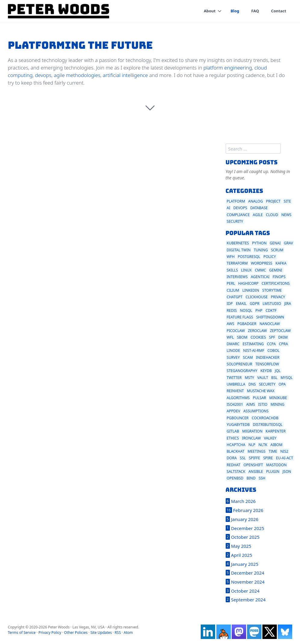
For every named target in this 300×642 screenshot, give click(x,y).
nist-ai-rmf (253, 350)
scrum (277, 250)
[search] (253, 149)
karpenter (276, 431)
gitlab (233, 431)
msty (249, 377)
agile (258, 214)
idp (230, 303)
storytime (272, 290)
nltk (262, 444)
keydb (265, 370)
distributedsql (268, 424)
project (273, 201)
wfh (230, 256)
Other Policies (76, 632)
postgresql (249, 256)
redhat (233, 464)
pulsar (259, 397)
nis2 (284, 451)
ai (228, 207)
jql (277, 370)
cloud (272, 214)
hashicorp (248, 283)
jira (287, 303)
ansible (256, 471)
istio (263, 404)
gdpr (254, 303)
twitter (234, 377)
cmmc (260, 270)
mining (277, 404)
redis (232, 310)
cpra (283, 343)
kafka (280, 263)
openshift (253, 464)
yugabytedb (238, 424)
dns (252, 384)
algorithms (238, 397)
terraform (237, 263)
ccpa (271, 343)
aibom (277, 444)
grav (288, 243)
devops (43, 75)
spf (272, 337)
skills (232, 270)
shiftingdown (270, 317)
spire (268, 458)
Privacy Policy (50, 632)
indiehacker (268, 357)
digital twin (239, 250)
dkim (283, 337)
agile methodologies (77, 75)
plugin (272, 471)
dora (232, 458)
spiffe (254, 458)
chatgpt (234, 296)
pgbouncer (238, 417)
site (287, 201)
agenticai (260, 276)
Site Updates (101, 632)
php (258, 310)
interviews (237, 276)
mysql (287, 377)
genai (275, 243)
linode (233, 350)
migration (252, 431)
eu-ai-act (284, 458)
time (273, 451)
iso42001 (235, 404)
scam (248, 357)
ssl (243, 458)
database (259, 207)
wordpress (261, 263)
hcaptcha (236, 444)
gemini (275, 270)
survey (233, 357)
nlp (252, 444)
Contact (278, 11)
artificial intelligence (125, 75)
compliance (238, 214)
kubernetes (238, 243)
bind (250, 478)
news (286, 214)
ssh (262, 478)
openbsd (235, 478)
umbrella (236, 384)
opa (282, 384)
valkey (270, 438)
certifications (276, 283)
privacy (278, 296)
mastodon (276, 464)
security (235, 221)
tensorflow (267, 364)
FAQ (255, 11)
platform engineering (227, 67)
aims (250, 404)
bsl (274, 377)
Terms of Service (22, 632)
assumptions (256, 411)
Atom (128, 632)
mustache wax (260, 390)
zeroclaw (257, 330)
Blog (234, 11)
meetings (256, 451)
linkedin (251, 290)
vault (262, 377)
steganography (242, 370)
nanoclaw (269, 323)
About (209, 11)
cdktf (271, 310)
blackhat (235, 451)
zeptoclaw (280, 330)
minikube (278, 397)
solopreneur (239, 364)
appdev (233, 411)
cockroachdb (265, 417)
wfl (230, 337)
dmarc (233, 343)
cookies (258, 337)
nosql (246, 310)
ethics (233, 438)
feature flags (240, 317)
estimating (253, 343)
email (241, 303)
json (287, 471)
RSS (118, 632)
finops (279, 276)
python (259, 243)
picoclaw (236, 330)
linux (246, 270)
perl (231, 283)
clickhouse (257, 296)
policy (269, 256)
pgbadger (246, 323)
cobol (274, 350)
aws (230, 323)
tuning (261, 250)
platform (236, 201)
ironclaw (251, 438)
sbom (242, 337)
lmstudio (272, 303)
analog (255, 201)
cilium (233, 290)
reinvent (235, 390)
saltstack (236, 471)
